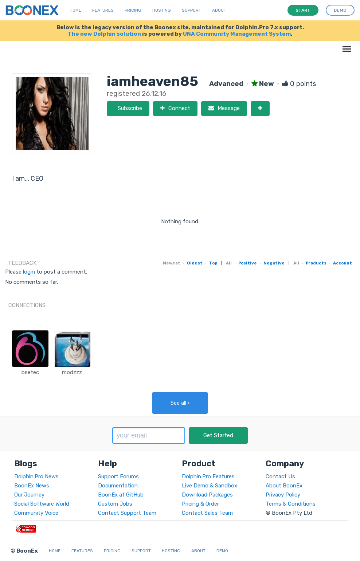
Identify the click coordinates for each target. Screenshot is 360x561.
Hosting (161, 10)
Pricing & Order (200, 504)
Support (191, 10)
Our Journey (29, 494)
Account (342, 263)
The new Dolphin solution (104, 34)
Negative (274, 263)
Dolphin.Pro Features (208, 476)
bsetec (30, 372)
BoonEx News (31, 485)
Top (213, 263)
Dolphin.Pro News (36, 476)
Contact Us (280, 476)
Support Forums (118, 476)
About (219, 10)
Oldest (195, 263)
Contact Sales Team (207, 513)
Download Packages (207, 494)
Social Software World (41, 504)
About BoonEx (284, 485)
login (29, 271)
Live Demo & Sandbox (209, 485)
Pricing (133, 10)
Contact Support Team (127, 513)
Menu (345, 45)
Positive (247, 263)
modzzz (72, 372)
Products (316, 263)
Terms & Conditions (291, 504)
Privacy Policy (283, 494)
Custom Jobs (115, 504)
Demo (222, 550)
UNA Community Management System (237, 34)
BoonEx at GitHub (121, 494)
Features (103, 10)
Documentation (118, 485)
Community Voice (36, 513)
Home (75, 10)
